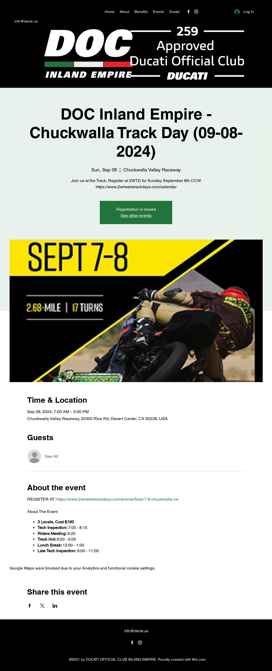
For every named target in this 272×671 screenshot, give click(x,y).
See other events (136, 215)
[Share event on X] (42, 606)
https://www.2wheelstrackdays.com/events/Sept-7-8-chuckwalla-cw (117, 499)
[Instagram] (196, 11)
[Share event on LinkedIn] (54, 606)
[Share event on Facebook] (29, 606)
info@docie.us (26, 21)
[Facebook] (188, 11)
